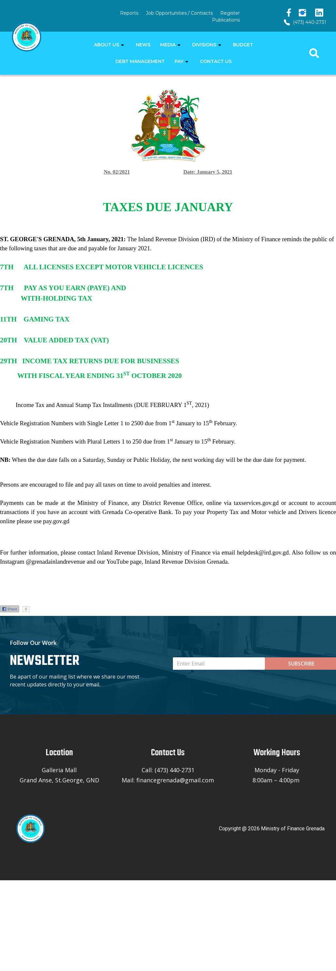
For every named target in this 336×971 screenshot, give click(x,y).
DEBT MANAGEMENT (140, 61)
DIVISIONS (204, 45)
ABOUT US (106, 45)
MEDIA (168, 45)
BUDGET (243, 45)
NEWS (143, 45)
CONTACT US (216, 61)
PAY (179, 61)
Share (9, 609)
